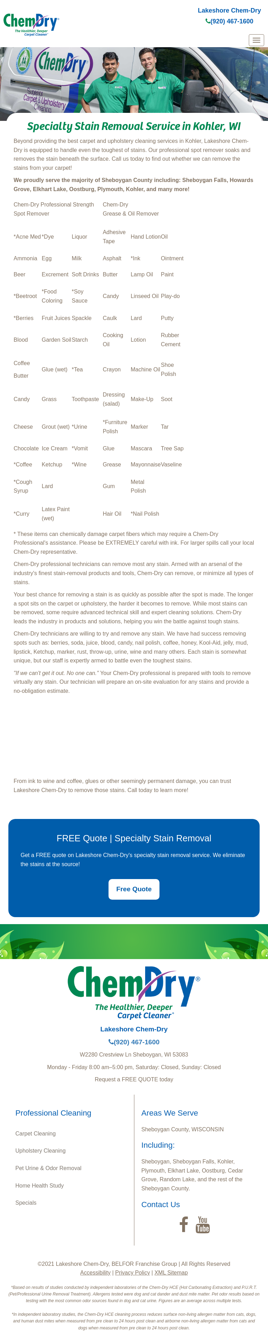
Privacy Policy (132, 1273)
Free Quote (133, 889)
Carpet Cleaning (35, 1134)
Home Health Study (39, 1186)
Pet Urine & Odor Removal (48, 1168)
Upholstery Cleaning (40, 1151)
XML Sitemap (171, 1273)
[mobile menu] (256, 40)
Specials (25, 1203)
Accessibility (95, 1273)
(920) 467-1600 (229, 21)
